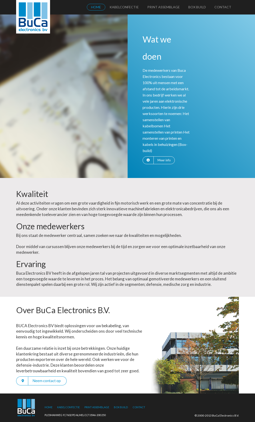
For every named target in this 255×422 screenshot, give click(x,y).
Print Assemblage (163, 7)
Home (96, 7)
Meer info (164, 160)
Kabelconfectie (124, 7)
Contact (222, 7)
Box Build (197, 7)
